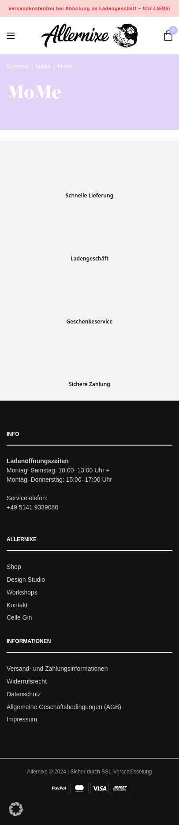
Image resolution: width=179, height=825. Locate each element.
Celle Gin (19, 617)
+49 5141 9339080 (32, 507)
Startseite (18, 66)
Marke (43, 66)
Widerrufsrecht (27, 681)
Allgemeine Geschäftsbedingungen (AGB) (64, 706)
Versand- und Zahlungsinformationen (57, 669)
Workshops (22, 592)
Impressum (22, 719)
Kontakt (17, 605)
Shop (14, 567)
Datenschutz (24, 694)
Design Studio (26, 579)
